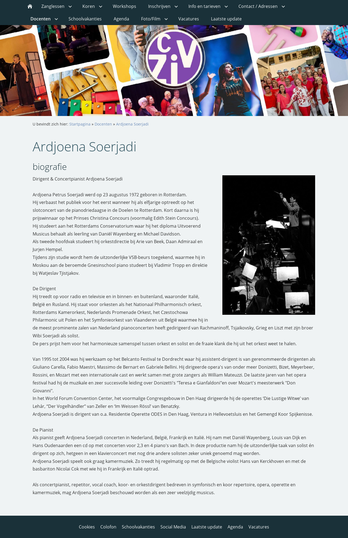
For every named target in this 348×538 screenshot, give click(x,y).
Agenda (235, 527)
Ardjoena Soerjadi (132, 124)
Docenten (103, 124)
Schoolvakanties (138, 527)
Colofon (108, 527)
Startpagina (80, 124)
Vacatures (258, 527)
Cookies (87, 527)
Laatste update (206, 527)
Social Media (173, 527)
